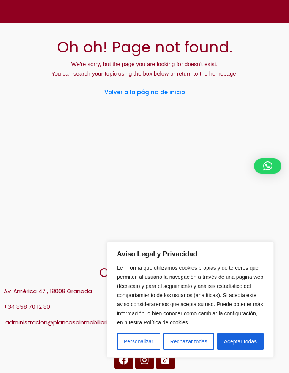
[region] (190, 300)
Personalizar (138, 341)
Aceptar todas (240, 341)
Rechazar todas (188, 341)
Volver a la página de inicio (144, 92)
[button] (267, 166)
